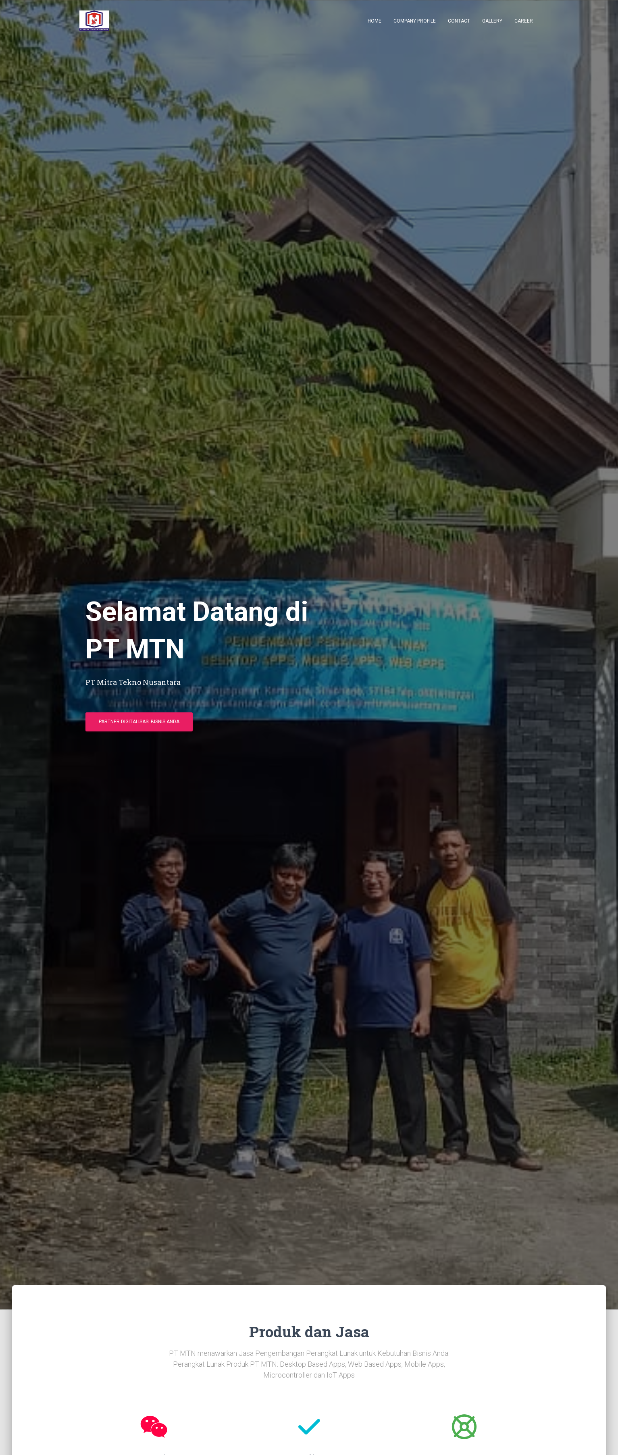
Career (523, 21)
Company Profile (414, 21)
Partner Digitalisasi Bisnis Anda (139, 721)
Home (374, 21)
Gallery (492, 21)
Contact (459, 21)
